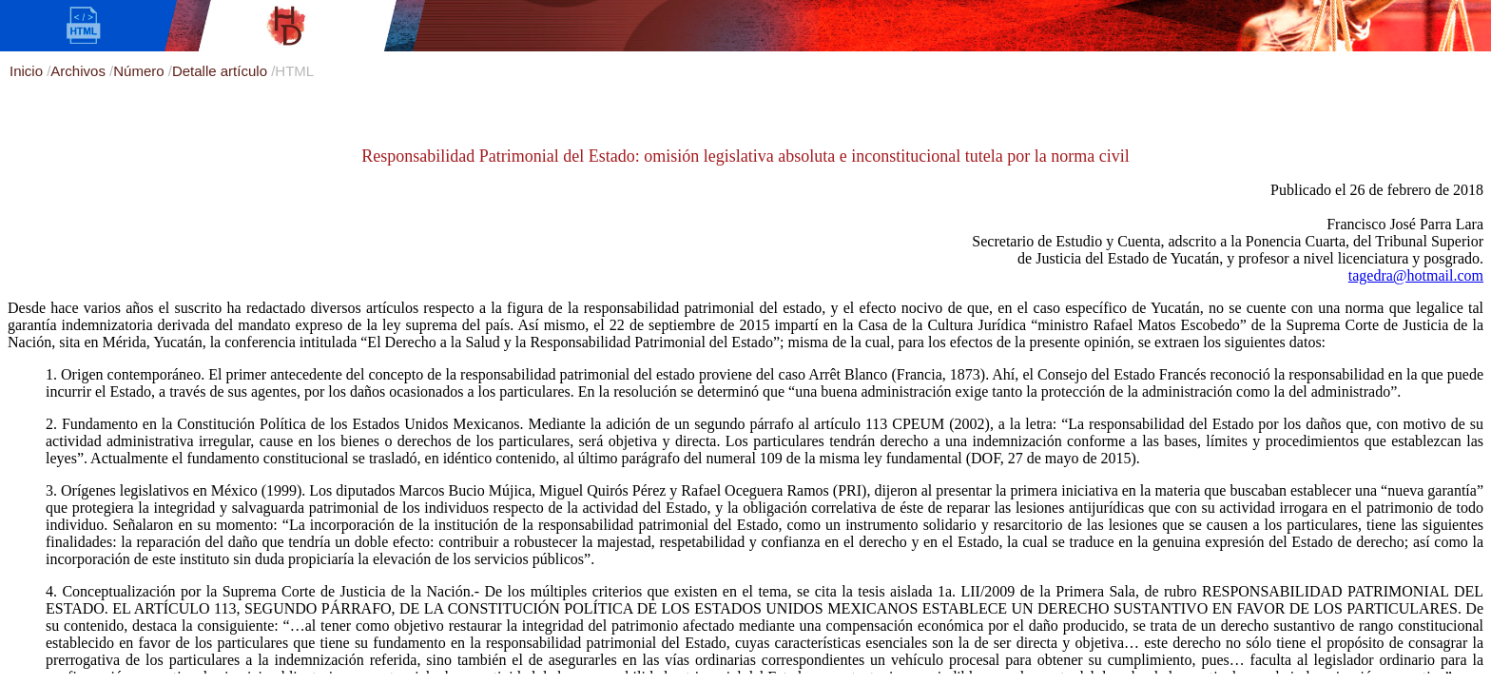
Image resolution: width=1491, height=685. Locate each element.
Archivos (79, 71)
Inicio (28, 71)
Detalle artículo (221, 71)
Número (140, 71)
